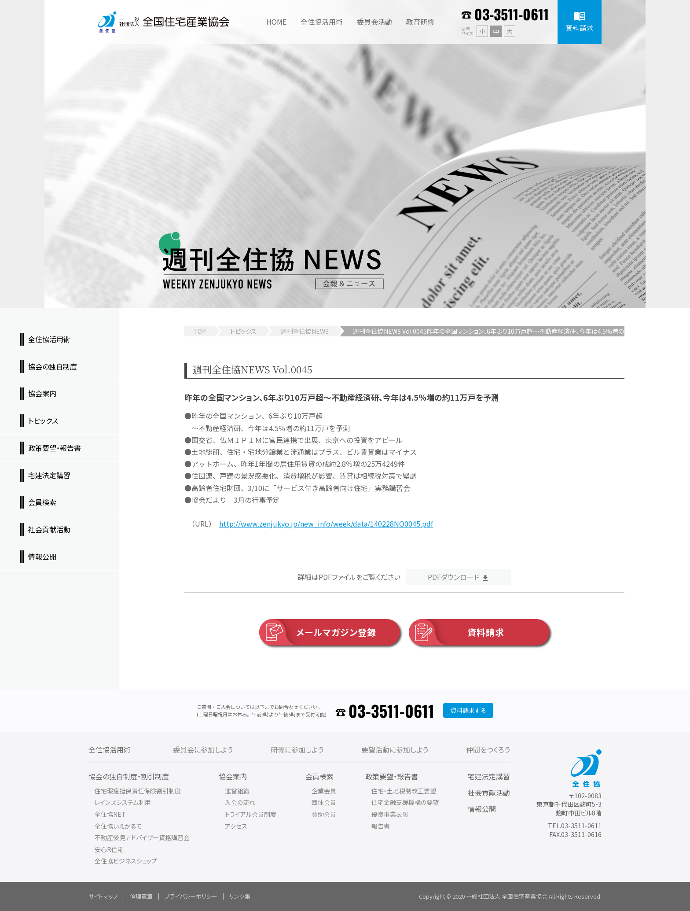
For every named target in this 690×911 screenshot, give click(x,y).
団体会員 (324, 802)
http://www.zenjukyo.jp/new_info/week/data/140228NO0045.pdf (326, 523)
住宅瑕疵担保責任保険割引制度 (138, 790)
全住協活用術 (109, 749)
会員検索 (319, 776)
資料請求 (456, 632)
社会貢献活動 (489, 792)
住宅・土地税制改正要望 (403, 790)
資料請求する (468, 710)
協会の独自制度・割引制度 (128, 776)
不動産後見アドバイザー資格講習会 (142, 837)
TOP (199, 331)
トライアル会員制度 (250, 814)
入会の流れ (240, 802)
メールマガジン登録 (317, 632)
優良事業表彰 (389, 814)
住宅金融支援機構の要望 (405, 802)
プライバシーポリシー (191, 896)
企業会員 (324, 790)
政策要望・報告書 (391, 776)
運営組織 (237, 790)
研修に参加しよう (297, 749)
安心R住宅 (109, 849)
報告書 (380, 826)
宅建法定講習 (489, 776)
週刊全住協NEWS (305, 331)
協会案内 (233, 776)
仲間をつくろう (488, 749)
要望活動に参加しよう (394, 749)
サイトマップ (103, 896)
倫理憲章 (141, 896)
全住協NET (110, 814)
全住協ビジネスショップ (126, 860)
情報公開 (482, 809)
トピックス (243, 331)
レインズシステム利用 (123, 802)
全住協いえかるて (118, 826)
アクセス (236, 826)
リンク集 (239, 896)
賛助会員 (324, 814)
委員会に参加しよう (203, 749)
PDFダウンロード (454, 577)
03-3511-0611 (511, 14)
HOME (276, 21)
